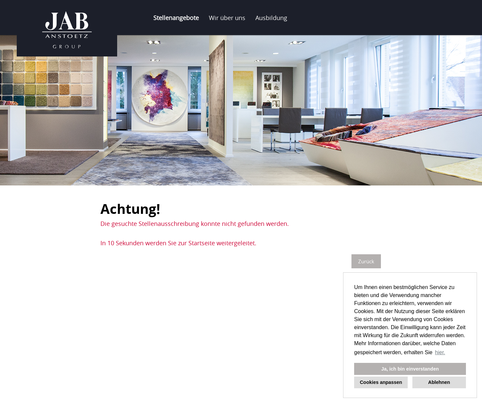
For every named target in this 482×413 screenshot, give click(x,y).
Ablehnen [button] (439, 382)
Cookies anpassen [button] (381, 382)
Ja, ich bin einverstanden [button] (410, 369)
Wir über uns (227, 18)
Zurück (366, 261)
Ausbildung (271, 18)
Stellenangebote (176, 18)
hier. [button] (440, 352)
